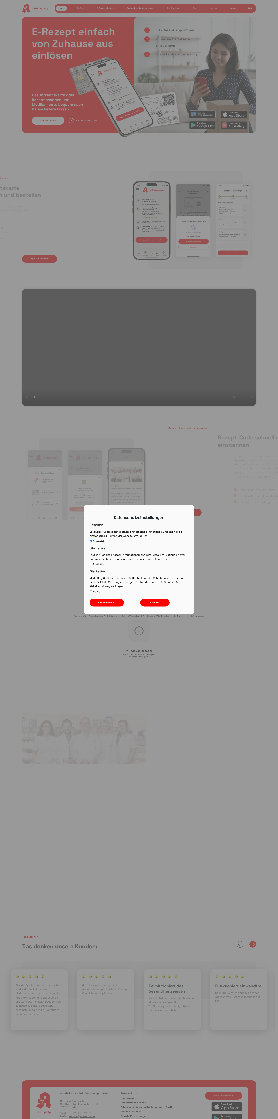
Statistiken (98, 564)
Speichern (155, 602)
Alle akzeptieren (106, 602)
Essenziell (97, 541)
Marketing (97, 591)
